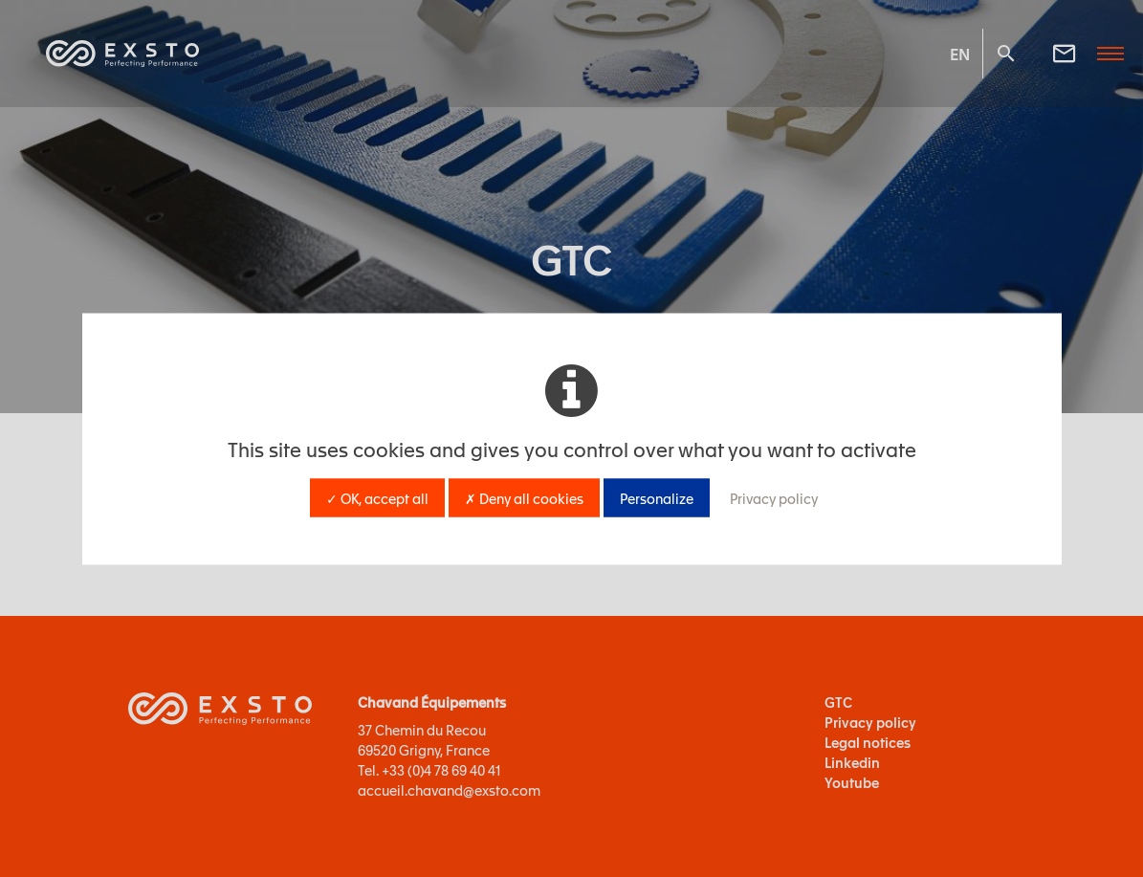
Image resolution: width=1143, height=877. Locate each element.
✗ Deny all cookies (524, 497)
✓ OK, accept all (377, 497)
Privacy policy (774, 497)
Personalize (656, 497)
